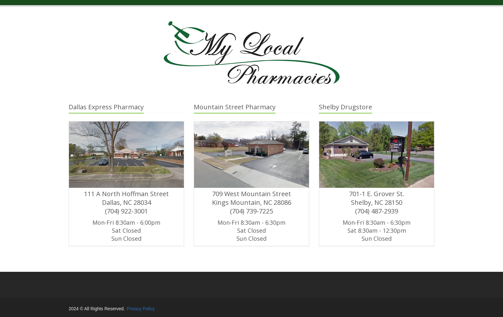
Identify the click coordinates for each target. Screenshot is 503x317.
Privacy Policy (141, 308)
